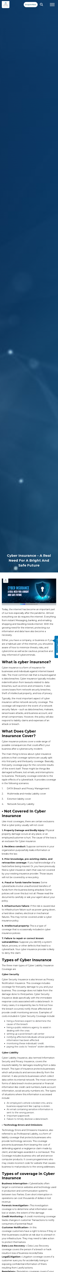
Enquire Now (30, 5)
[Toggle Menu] (52, 4)
